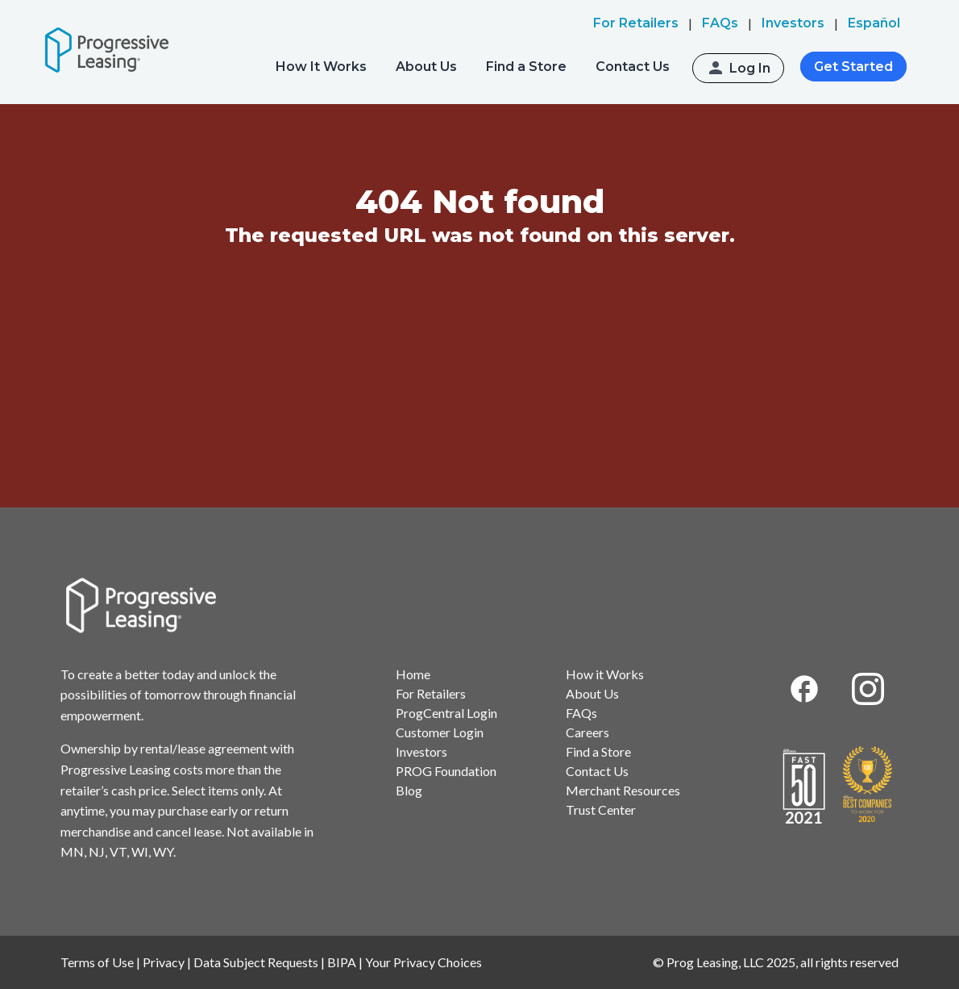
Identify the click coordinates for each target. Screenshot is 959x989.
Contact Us (633, 66)
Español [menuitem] (874, 23)
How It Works (321, 66)
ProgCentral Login (446, 712)
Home (413, 674)
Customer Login (440, 732)
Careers (587, 732)
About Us (426, 66)
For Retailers (431, 693)
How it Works (605, 674)
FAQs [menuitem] (720, 23)
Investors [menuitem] (793, 23)
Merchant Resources (623, 790)
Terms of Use (97, 962)
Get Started (853, 66)
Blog (409, 790)
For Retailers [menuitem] (636, 23)
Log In (749, 68)
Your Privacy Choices (423, 962)
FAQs (581, 712)
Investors (421, 751)
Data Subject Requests (255, 962)
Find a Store (526, 66)
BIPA (341, 962)
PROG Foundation (446, 770)
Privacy (164, 962)
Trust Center (601, 809)
